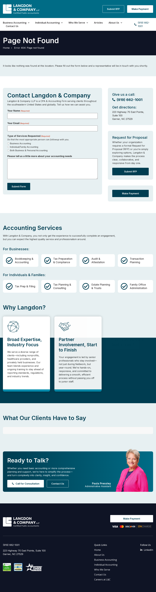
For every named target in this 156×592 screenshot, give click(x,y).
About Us (115, 22)
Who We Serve (78, 22)
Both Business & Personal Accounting (29, 150)
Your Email (18, 123)
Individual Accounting (49, 22)
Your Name (18, 111)
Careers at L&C (102, 569)
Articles (98, 22)
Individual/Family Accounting (24, 147)
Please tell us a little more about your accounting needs (39, 156)
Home (6, 47)
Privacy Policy (42, 587)
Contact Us (12, 26)
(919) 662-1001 (11, 535)
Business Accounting (16, 22)
